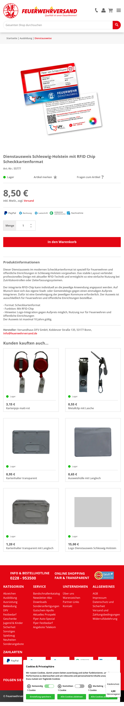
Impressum (100, 601)
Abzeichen (9, 597)
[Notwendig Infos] (29, 686)
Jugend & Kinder (13, 627)
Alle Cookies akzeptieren (103, 696)
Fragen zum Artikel (90, 179)
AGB (95, 597)
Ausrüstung (10, 606)
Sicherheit (9, 631)
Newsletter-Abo (42, 601)
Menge (9, 227)
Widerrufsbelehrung (105, 622)
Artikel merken (45, 179)
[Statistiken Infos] (59, 686)
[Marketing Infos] (90, 686)
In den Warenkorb (62, 244)
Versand (29, 202)
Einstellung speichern (40, 696)
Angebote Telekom (44, 631)
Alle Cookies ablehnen (72, 696)
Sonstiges (9, 635)
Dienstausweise (43, 40)
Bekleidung (10, 610)
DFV (5, 614)
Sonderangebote (13, 648)
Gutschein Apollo (43, 614)
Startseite (11, 40)
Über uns (68, 597)
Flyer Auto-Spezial (44, 622)
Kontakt (67, 610)
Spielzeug (9, 639)
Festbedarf (9, 618)
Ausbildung (26, 40)
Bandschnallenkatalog (46, 597)
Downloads (40, 606)
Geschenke (10, 622)
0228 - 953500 (23, 581)
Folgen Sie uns (16, 684)
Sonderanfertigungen (46, 610)
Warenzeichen (71, 601)
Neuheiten (9, 643)
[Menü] (119, 674)
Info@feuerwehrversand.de (20, 335)
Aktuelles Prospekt (44, 618)
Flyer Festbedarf (43, 627)
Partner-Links (71, 606)
